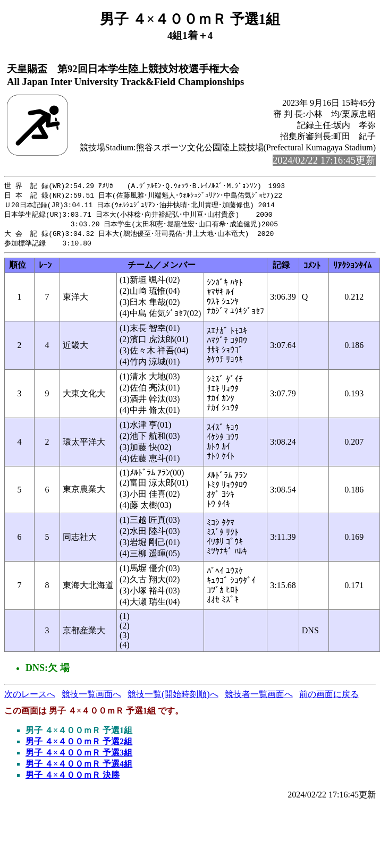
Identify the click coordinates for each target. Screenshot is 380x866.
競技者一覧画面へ (259, 697)
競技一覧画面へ (91, 697)
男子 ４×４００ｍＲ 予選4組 (79, 767)
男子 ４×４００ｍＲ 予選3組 (79, 756)
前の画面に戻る (329, 697)
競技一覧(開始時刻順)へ (173, 697)
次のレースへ (29, 697)
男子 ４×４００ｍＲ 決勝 (73, 778)
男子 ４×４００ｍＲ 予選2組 (79, 745)
